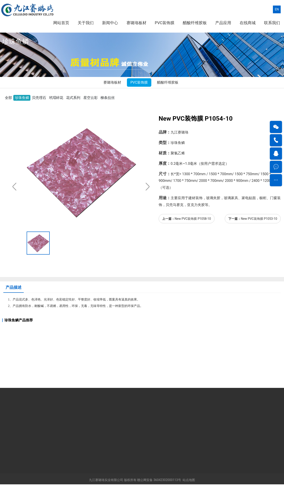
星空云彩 (90, 98)
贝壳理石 (39, 98)
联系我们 (272, 22)
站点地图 (189, 480)
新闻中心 (110, 22)
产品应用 (223, 22)
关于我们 (86, 22)
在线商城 (248, 22)
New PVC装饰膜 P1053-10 (259, 218)
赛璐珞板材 (136, 22)
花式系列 (73, 98)
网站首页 (61, 22)
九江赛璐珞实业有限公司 (106, 480)
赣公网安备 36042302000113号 (159, 480)
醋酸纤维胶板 (195, 22)
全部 (8, 98)
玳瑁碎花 (56, 98)
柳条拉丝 (108, 98)
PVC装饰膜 (164, 22)
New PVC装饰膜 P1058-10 (193, 218)
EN (277, 9)
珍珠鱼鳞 (22, 98)
